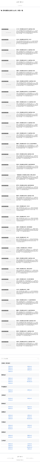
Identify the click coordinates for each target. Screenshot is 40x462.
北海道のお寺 (10, 366)
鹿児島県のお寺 (29, 447)
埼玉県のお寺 (10, 383)
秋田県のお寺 (29, 366)
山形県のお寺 (29, 368)
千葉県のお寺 (29, 378)
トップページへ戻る (10, 458)
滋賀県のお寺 (10, 415)
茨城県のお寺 (10, 378)
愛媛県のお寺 (29, 435)
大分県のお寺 (29, 444)
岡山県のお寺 (10, 429)
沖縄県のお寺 (29, 449)
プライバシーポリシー (29, 458)
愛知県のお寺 (29, 407)
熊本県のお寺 (10, 449)
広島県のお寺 (29, 425)
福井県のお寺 (29, 398)
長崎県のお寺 (10, 447)
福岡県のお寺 (10, 444)
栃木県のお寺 (10, 380)
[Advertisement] (20, 19)
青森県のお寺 (10, 368)
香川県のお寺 (10, 437)
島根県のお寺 (10, 427)
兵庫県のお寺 (29, 415)
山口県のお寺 (29, 427)
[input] (20, 359)
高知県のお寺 (29, 437)
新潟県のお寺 (10, 390)
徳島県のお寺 (10, 435)
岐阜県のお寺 (10, 407)
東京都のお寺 (29, 380)
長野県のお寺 (29, 390)
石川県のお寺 (10, 400)
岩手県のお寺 (10, 370)
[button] (38, 359)
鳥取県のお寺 (10, 425)
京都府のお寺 (10, 417)
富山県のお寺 (10, 398)
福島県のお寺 (29, 370)
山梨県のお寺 (10, 392)
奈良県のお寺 (29, 417)
